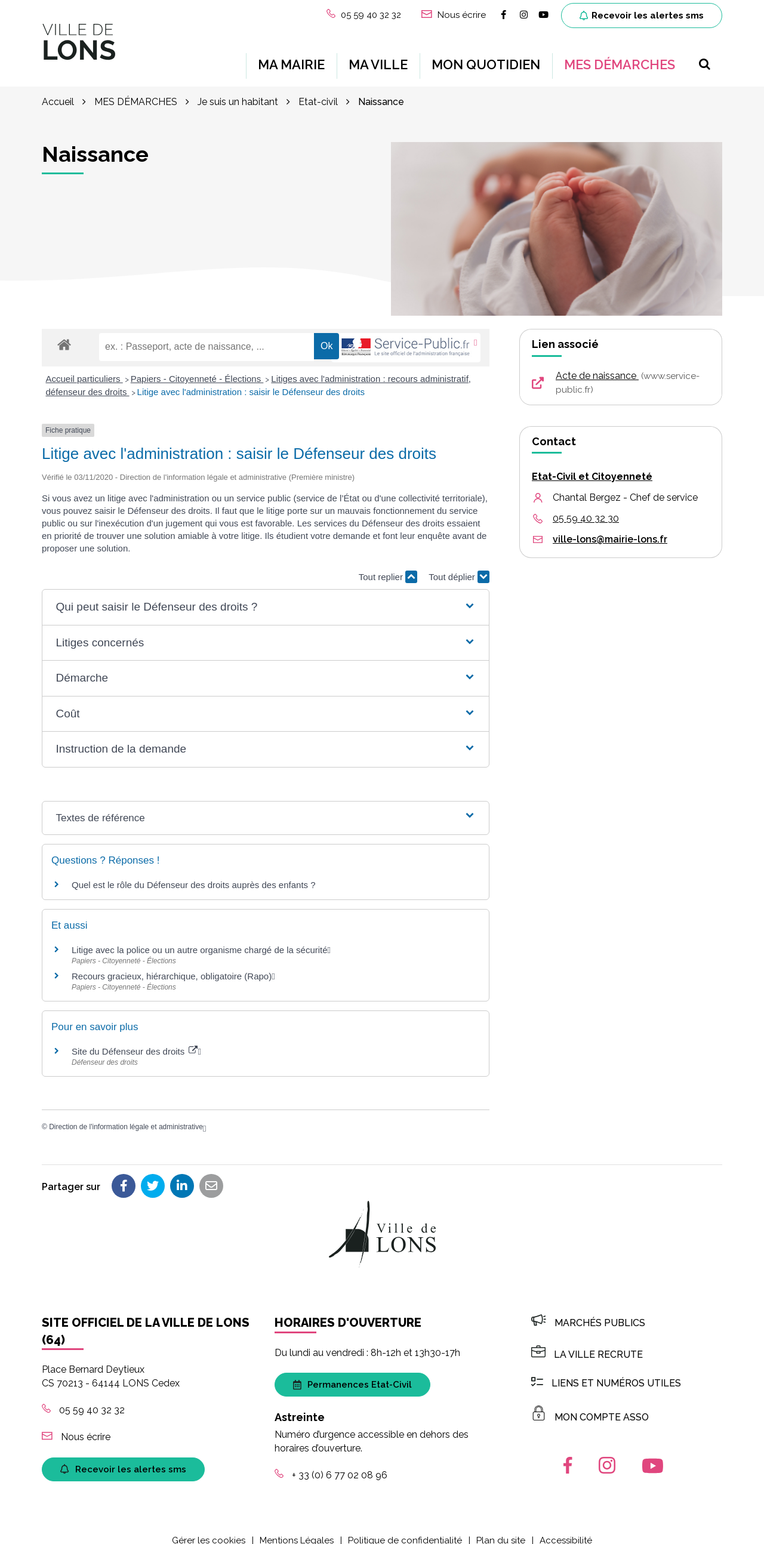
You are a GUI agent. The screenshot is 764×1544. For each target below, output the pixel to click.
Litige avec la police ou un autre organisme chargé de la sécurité (200, 938)
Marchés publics (588, 1311)
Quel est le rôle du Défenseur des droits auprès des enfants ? (194, 873)
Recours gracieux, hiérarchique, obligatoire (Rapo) (172, 964)
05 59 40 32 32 (83, 1398)
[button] (265, 595)
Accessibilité (566, 1528)
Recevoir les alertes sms (642, 15)
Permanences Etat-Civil (352, 1372)
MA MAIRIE (291, 58)
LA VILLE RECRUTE (587, 1342)
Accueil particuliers (84, 367)
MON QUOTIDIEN (486, 58)
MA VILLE (378, 58)
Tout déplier (459, 565)
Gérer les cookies (208, 1528)
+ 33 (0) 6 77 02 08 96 (331, 1463)
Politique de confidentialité (405, 1528)
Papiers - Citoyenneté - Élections (197, 367)
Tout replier (388, 565)
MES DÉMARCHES (619, 58)
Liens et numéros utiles (606, 1371)
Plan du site (500, 1528)
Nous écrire (76, 1425)
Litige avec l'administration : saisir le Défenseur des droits (251, 380)
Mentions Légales (297, 1528)
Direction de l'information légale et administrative (126, 1115)
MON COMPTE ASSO (590, 1405)
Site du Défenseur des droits (135, 1039)
